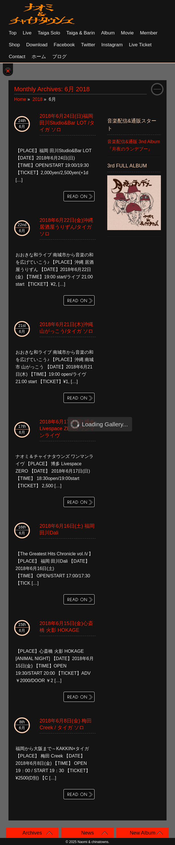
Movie (127, 33)
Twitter (88, 44)
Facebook (64, 44)
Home (20, 99)
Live (27, 33)
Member (149, 33)
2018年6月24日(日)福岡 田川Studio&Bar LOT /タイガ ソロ (67, 122)
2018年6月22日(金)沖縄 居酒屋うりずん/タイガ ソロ (66, 227)
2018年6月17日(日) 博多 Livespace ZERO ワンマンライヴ (67, 428)
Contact (17, 56)
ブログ (59, 56)
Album (108, 33)
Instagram (112, 44)
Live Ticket (140, 44)
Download (37, 44)
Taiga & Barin (80, 33)
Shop (14, 44)
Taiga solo (49, 33)
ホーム (39, 56)
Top (12, 33)
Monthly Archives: (52, 89)
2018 (37, 99)
